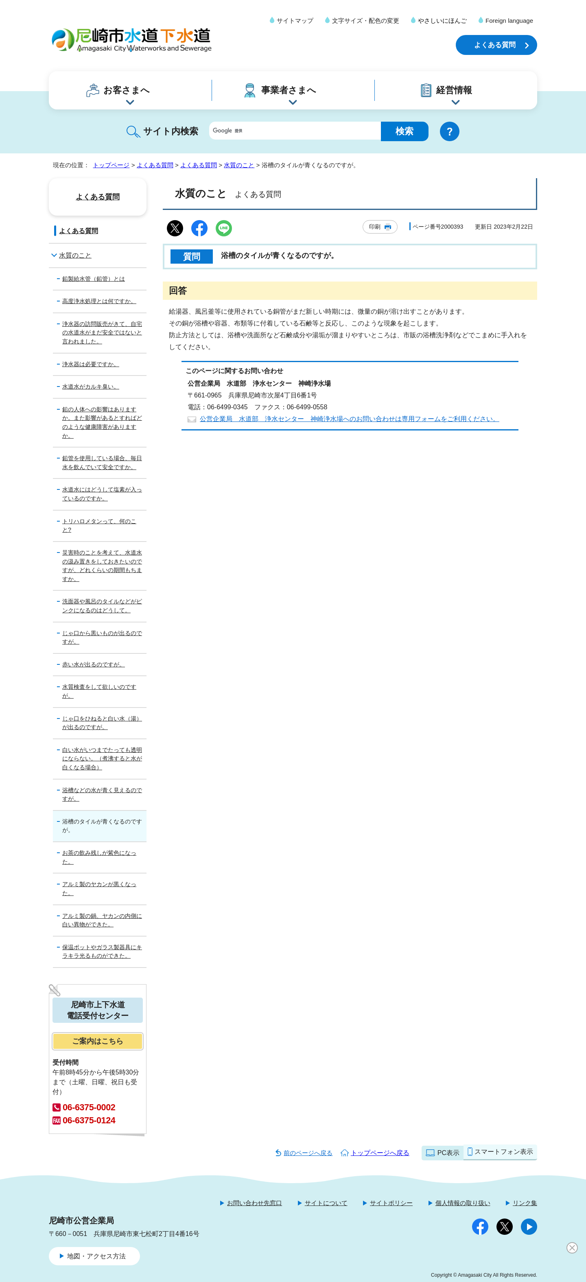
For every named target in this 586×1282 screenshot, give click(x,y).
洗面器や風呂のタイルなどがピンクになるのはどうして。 (102, 606)
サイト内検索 (170, 131)
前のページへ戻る (308, 1152)
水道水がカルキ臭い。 (90, 386)
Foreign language (509, 20)
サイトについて (326, 1202)
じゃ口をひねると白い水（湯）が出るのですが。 (102, 723)
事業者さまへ (288, 90)
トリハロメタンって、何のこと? (99, 525)
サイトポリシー (391, 1202)
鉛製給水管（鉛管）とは (93, 278)
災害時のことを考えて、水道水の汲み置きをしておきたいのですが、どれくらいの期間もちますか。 (102, 565)
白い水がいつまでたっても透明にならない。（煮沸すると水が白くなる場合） (102, 759)
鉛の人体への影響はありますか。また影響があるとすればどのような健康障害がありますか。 (102, 422)
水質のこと (239, 165)
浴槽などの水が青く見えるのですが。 (102, 794)
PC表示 (448, 1152)
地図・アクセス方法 (96, 1256)
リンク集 (525, 1202)
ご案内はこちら (97, 1041)
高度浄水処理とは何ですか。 (99, 301)
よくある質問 (495, 45)
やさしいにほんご (442, 20)
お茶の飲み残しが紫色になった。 (99, 857)
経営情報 (454, 90)
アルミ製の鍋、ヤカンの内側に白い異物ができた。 (102, 920)
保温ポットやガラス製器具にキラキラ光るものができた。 (102, 951)
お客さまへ (126, 90)
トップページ (111, 165)
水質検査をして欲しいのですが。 (99, 691)
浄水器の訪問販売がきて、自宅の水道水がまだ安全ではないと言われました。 (102, 333)
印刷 (374, 226)
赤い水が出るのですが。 (93, 664)
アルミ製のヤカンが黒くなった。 (99, 888)
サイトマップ (295, 20)
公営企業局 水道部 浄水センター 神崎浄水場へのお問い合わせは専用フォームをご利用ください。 (349, 418)
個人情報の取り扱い (462, 1202)
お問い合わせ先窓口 (254, 1202)
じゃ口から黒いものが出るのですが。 (102, 637)
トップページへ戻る (380, 1152)
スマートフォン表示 (503, 1151)
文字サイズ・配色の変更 (365, 20)
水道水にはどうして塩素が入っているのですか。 (102, 494)
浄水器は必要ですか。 (90, 364)
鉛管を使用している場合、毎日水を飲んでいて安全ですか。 (102, 462)
